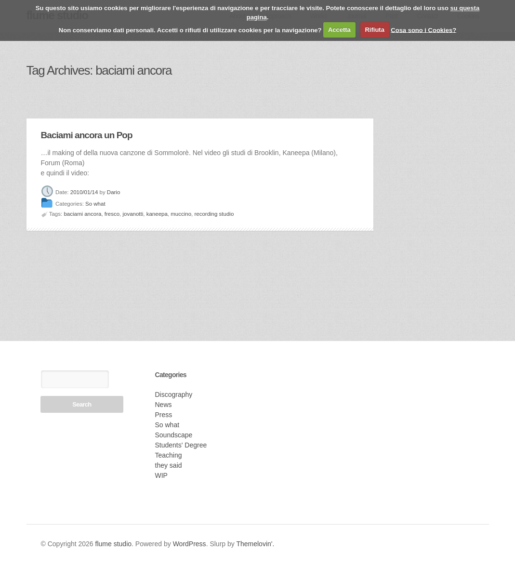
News (163, 404)
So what (95, 204)
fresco (112, 214)
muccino (181, 214)
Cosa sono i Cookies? (423, 29)
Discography (174, 394)
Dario (113, 192)
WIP (161, 475)
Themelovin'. (255, 544)
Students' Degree (181, 445)
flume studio (113, 544)
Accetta (339, 29)
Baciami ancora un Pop (86, 135)
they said (168, 465)
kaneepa (157, 214)
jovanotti (132, 214)
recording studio (214, 214)
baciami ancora (82, 214)
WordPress (189, 544)
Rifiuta (374, 29)
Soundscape (174, 435)
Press (163, 415)
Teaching (168, 455)
